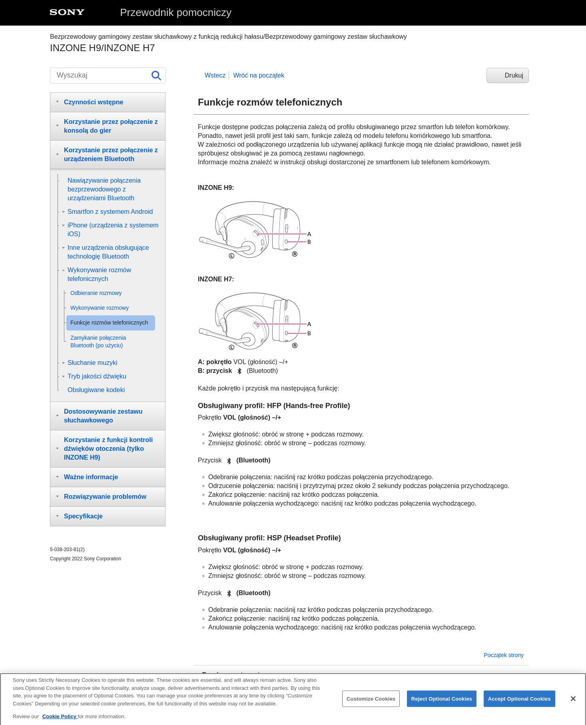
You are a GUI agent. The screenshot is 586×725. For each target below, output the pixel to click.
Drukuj (514, 75)
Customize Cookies (371, 705)
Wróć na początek (258, 75)
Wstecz (215, 75)
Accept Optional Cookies (519, 705)
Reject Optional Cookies (441, 705)
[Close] (573, 704)
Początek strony (504, 655)
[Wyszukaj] (108, 76)
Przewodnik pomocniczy (175, 12)
